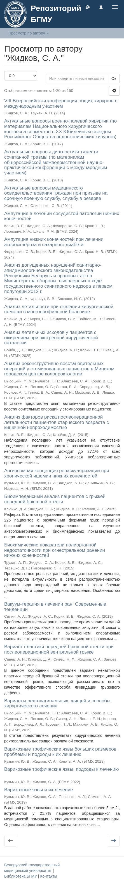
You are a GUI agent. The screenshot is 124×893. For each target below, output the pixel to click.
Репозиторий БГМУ (56, 14)
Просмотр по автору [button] (28, 33)
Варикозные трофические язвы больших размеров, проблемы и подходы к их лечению (61, 751)
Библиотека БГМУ (21, 876)
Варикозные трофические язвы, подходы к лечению (61, 769)
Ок (113, 78)
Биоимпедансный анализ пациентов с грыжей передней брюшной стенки (55, 499)
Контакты (48, 876)
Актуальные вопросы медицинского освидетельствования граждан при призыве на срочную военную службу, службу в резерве (55, 193)
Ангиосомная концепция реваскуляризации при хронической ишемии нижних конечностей (56, 473)
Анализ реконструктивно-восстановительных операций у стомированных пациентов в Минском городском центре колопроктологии (59, 369)
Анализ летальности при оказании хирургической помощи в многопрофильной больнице (58, 309)
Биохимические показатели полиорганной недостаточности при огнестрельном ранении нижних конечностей (54, 550)
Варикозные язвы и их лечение (38, 789)
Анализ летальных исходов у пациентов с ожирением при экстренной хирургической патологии (51, 337)
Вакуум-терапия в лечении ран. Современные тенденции (55, 606)
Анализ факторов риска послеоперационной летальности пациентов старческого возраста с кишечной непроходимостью (56, 422)
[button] (88, 7)
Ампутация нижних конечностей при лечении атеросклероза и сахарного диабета (54, 242)
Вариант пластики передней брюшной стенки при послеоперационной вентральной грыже (59, 649)
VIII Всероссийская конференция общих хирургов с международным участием (60, 103)
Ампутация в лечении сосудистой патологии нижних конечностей (61, 216)
